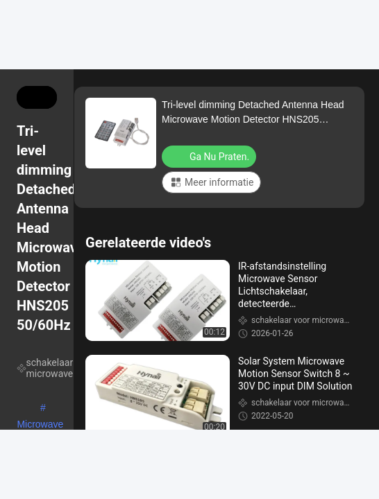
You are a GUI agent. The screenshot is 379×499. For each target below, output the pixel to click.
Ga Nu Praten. (210, 156)
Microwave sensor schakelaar (40, 425)
